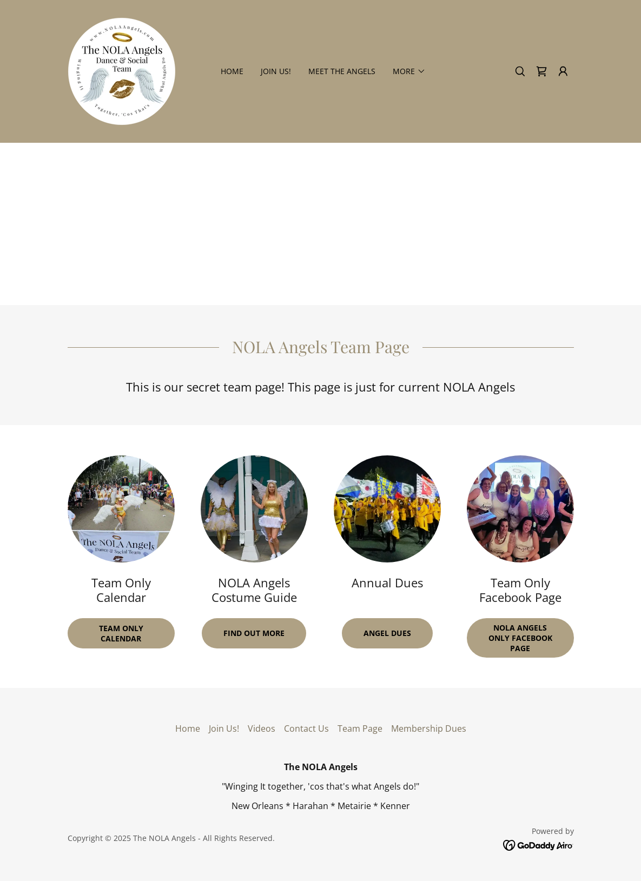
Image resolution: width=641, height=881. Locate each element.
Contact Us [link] (306, 728)
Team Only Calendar (121, 633)
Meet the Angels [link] (341, 71)
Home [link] (232, 71)
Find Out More (254, 633)
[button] (563, 71)
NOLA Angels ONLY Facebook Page (520, 637)
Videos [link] (261, 728)
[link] (122, 70)
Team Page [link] (360, 728)
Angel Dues (387, 633)
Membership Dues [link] (428, 728)
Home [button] (187, 728)
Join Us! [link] (276, 71)
